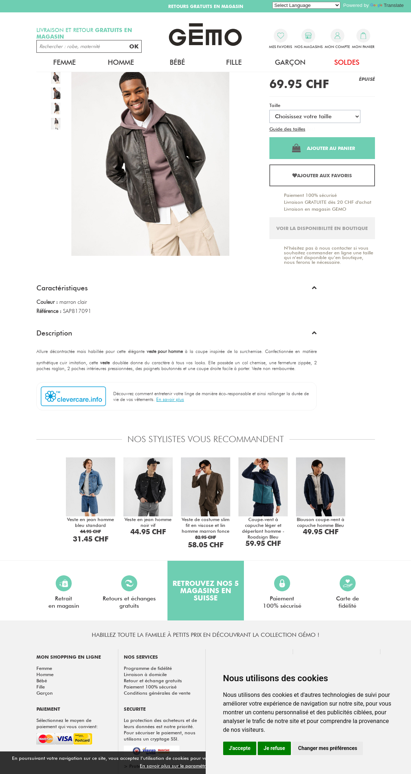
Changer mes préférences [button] (327, 748)
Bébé (177, 62)
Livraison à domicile (145, 674)
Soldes (346, 62)
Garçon (290, 62)
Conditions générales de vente (157, 693)
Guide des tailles (287, 129)
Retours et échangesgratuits (129, 592)
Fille (234, 62)
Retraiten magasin (63, 592)
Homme (121, 62)
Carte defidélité (347, 592)
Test (311, 129)
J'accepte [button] (240, 748)
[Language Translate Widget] (306, 5)
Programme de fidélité (148, 668)
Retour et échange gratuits (153, 680)
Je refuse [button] (274, 748)
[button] (176, 290)
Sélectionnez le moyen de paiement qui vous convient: (67, 723)
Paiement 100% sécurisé (310, 195)
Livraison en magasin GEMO (315, 209)
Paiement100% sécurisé (282, 592)
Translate (387, 5)
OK (134, 46)
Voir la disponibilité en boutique (322, 228)
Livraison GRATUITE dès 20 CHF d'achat (327, 202)
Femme (64, 62)
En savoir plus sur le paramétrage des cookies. (191, 766)
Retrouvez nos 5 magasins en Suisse (206, 590)
